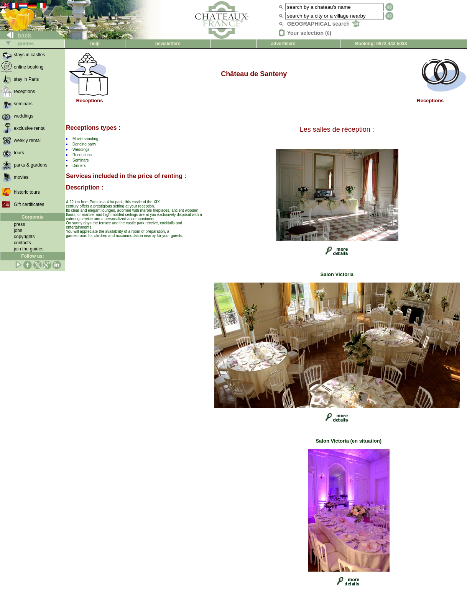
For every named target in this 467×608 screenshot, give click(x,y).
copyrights (24, 236)
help (95, 43)
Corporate (32, 217)
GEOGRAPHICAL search (323, 24)
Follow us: (32, 256)
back (15, 35)
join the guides (28, 249)
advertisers (283, 43)
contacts (22, 242)
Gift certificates (29, 204)
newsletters (168, 43)
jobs (18, 230)
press (19, 224)
